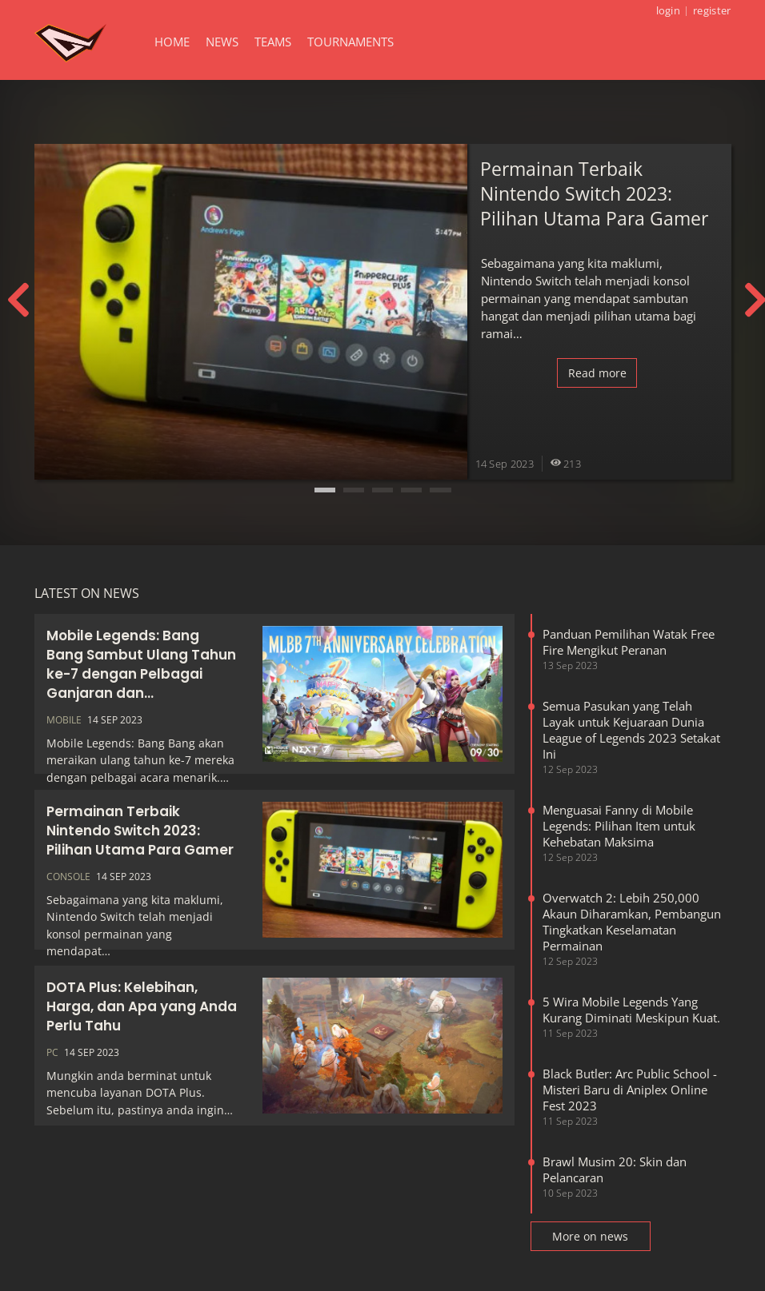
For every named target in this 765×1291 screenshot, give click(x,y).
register (712, 10)
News (222, 42)
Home (172, 42)
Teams (272, 42)
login (668, 10)
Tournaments (350, 42)
